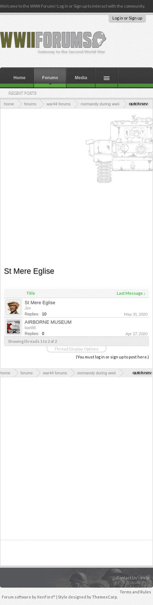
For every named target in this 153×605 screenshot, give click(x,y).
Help (145, 577)
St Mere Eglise (40, 302)
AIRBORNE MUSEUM (48, 322)
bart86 (30, 327)
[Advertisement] (74, 186)
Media (81, 77)
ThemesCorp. (104, 597)
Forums (50, 77)
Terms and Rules (135, 591)
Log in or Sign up (127, 18)
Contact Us (126, 577)
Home (19, 77)
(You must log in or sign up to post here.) (112, 356)
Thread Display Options (76, 348)
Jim (28, 308)
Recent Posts (22, 93)
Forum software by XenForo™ (29, 597)
